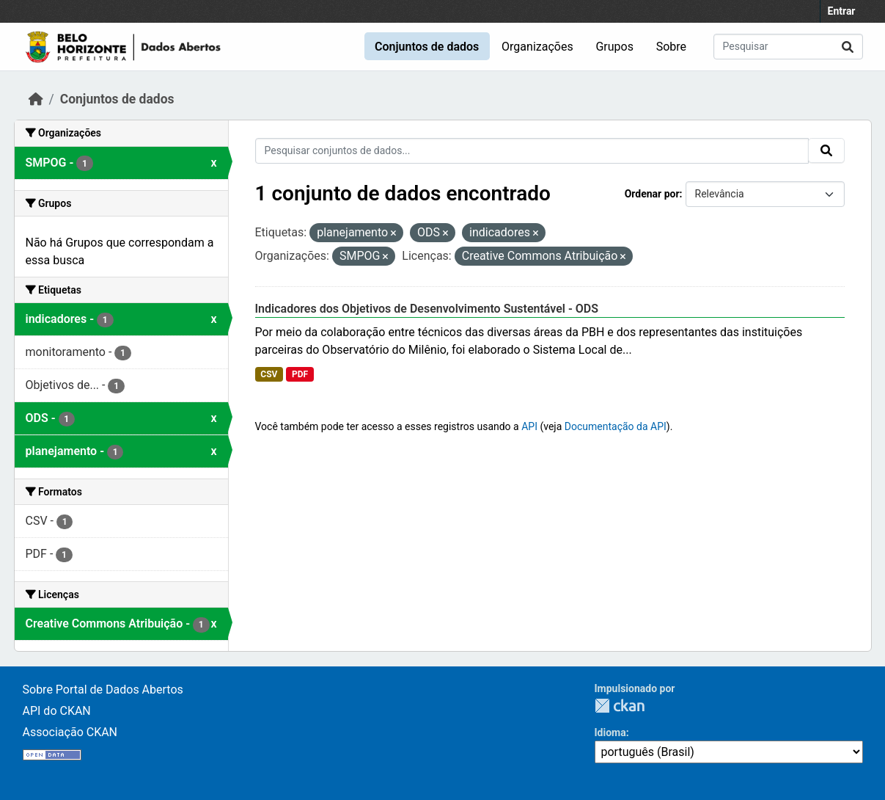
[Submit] (847, 46)
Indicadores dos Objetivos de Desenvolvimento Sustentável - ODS (427, 309)
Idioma (610, 732)
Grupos (614, 47)
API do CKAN (57, 711)
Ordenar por (652, 194)
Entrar (842, 11)
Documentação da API (615, 426)
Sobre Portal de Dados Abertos (103, 690)
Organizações (537, 47)
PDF (300, 374)
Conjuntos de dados (427, 47)
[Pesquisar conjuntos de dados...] (788, 46)
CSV (268, 374)
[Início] (36, 99)
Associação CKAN (70, 732)
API (529, 426)
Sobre (671, 47)
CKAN (620, 705)
